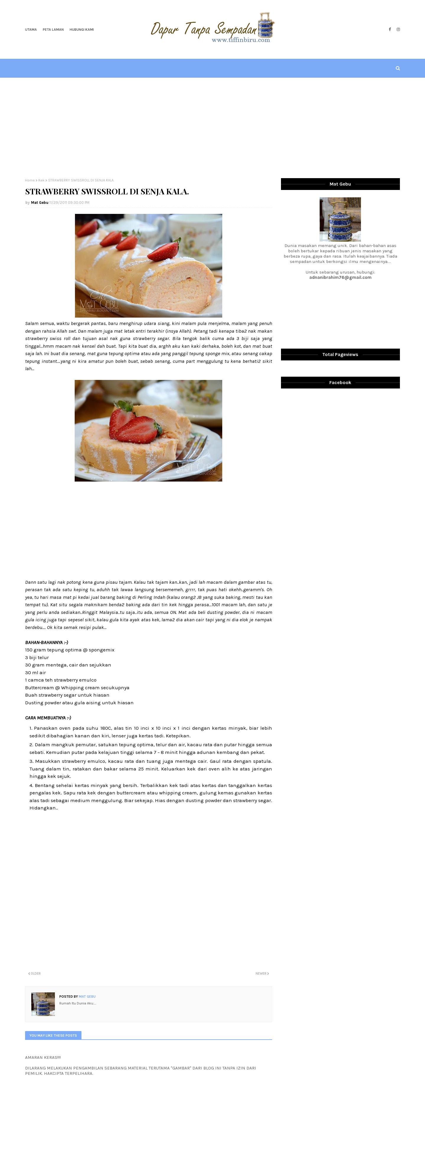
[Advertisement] (212, 128)
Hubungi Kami (82, 29)
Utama (31, 29)
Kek (41, 180)
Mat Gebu (39, 202)
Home (30, 180)
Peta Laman (53, 29)
